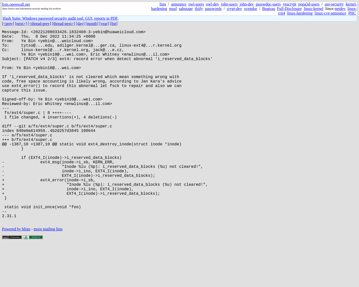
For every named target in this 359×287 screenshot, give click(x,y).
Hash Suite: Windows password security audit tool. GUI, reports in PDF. (60, 18)
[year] (104, 23)
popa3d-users (308, 4)
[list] (113, 23)
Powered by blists (16, 272)
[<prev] (8, 23)
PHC (352, 13)
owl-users (196, 4)
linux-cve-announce (330, 13)
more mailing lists (48, 272)
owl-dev (212, 4)
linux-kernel (313, 8)
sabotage (186, 8)
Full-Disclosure (289, 8)
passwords (213, 8)
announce (178, 4)
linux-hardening (300, 13)
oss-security (334, 4)
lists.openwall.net (16, 4)
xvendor (250, 8)
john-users (229, 4)
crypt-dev (234, 8)
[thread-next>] (63, 23)
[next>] (21, 23)
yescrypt (289, 4)
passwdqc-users (268, 4)
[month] (92, 23)
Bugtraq (268, 8)
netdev (340, 8)
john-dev (247, 4)
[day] (80, 23)
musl (173, 8)
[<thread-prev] (39, 23)
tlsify (199, 8)
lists (163, 4)
